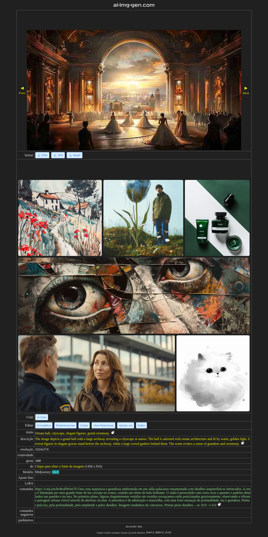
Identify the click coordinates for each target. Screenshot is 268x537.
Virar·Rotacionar (103, 425)
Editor (141, 425)
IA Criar (41, 417)
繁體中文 (160, 532)
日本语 (168, 532)
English (100, 533)
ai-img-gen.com (134, 5)
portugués (116, 533)
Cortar (84, 425)
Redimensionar (65, 425)
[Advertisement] (122, 20)
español (107, 533)
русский (132, 533)
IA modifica (44, 425)
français (124, 533)
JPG (58, 155)
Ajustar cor (125, 425)
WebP (74, 155)
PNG (42, 155)
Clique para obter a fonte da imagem (59, 466)
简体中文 (150, 532)
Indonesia (141, 533)
